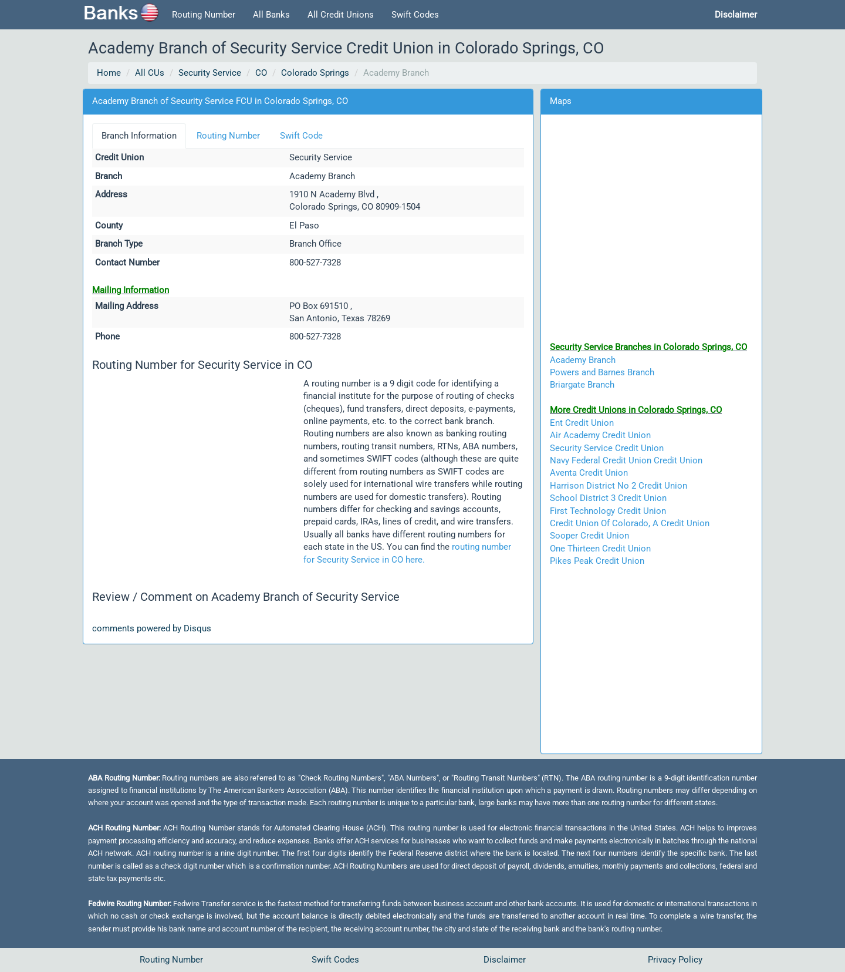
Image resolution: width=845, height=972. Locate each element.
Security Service (209, 73)
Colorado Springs (315, 73)
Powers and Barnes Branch (602, 372)
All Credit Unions (340, 14)
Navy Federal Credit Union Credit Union (626, 460)
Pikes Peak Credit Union (597, 561)
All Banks (271, 14)
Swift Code (301, 135)
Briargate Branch (582, 384)
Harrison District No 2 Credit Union (618, 485)
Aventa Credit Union (589, 472)
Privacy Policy (675, 959)
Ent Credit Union (582, 423)
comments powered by (151, 628)
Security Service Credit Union (607, 448)
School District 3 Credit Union (608, 498)
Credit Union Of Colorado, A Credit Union (629, 523)
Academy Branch (583, 360)
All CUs (149, 73)
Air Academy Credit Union (600, 435)
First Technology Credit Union (608, 511)
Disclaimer (505, 959)
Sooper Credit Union (589, 535)
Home (109, 73)
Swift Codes (415, 14)
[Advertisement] (197, 467)
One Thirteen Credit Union (600, 548)
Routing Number (203, 14)
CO (261, 73)
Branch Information (139, 135)
